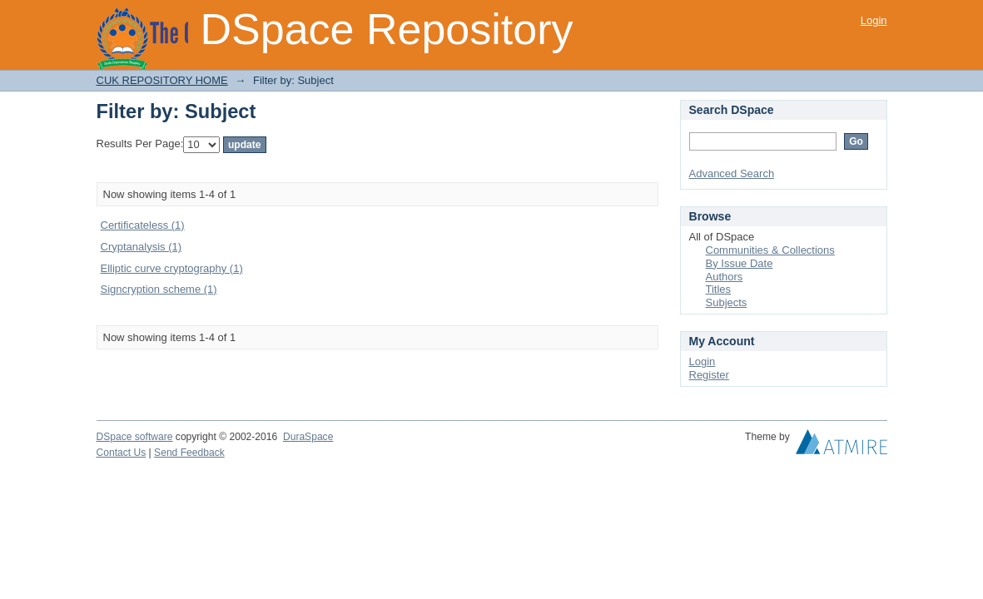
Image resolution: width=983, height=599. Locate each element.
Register (709, 375)
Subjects (726, 302)
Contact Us (121, 452)
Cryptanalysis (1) (141, 246)
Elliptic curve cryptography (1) (172, 268)
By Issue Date (739, 263)
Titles (719, 289)
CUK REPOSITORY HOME (162, 80)
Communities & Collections (770, 250)
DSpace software (135, 437)
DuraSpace (308, 437)
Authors (724, 276)
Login (874, 20)
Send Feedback (189, 452)
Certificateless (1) (143, 225)
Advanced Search (732, 173)
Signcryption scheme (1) (159, 289)
